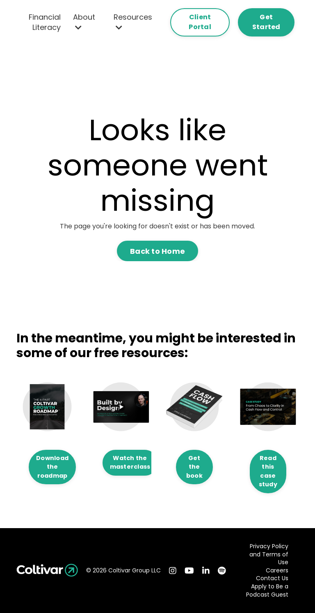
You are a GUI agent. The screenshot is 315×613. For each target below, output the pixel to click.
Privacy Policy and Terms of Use (268, 554)
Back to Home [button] (157, 251)
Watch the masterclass (130, 462)
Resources (133, 21)
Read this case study (268, 471)
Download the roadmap (52, 467)
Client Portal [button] (200, 22)
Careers (277, 570)
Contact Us (272, 578)
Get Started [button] (266, 22)
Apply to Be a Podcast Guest (267, 591)
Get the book (194, 467)
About (84, 21)
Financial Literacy (45, 22)
